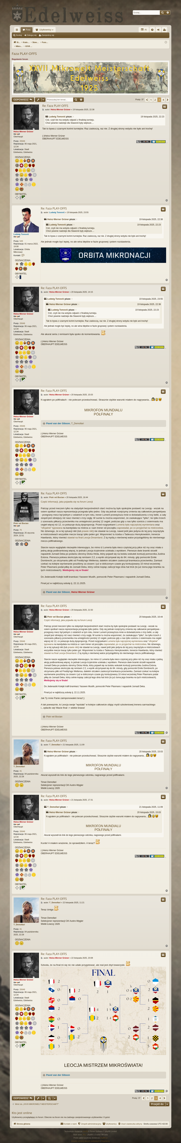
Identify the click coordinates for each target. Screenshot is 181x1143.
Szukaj (19, 35)
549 (21, 237)
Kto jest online (22, 1109)
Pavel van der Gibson (58, 419)
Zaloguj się (32, 35)
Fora (28, 29)
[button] (147, 96)
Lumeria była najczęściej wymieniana (135, 521)
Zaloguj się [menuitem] (159, 30)
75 (21, 526)
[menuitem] (152, 29)
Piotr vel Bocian (21, 519)
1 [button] (151, 96)
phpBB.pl (103, 1134)
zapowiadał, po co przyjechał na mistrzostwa (140, 524)
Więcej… (18, 30)
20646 (22, 137)
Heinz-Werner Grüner (23, 128)
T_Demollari (77, 419)
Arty (84, 1131)
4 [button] (163, 96)
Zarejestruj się (48, 35)
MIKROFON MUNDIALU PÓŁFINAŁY (103, 408)
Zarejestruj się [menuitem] (165, 30)
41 (21, 767)
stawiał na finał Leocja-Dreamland (84, 533)
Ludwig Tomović (57, 113)
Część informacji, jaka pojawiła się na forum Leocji (67, 498)
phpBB (85, 1128)
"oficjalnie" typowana (51, 524)
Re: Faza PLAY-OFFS (55, 102)
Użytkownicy (45, 29)
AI (144, 29)
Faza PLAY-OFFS (24, 49)
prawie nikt (87, 527)
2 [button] (155, 96)
